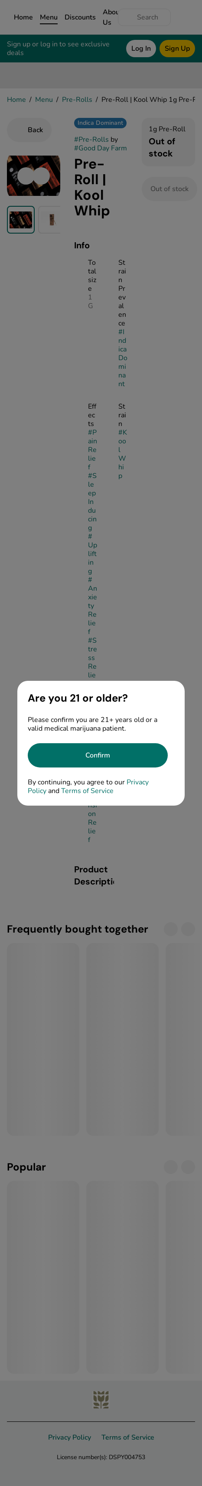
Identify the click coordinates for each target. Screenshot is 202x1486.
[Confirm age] (98, 755)
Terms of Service (87, 791)
